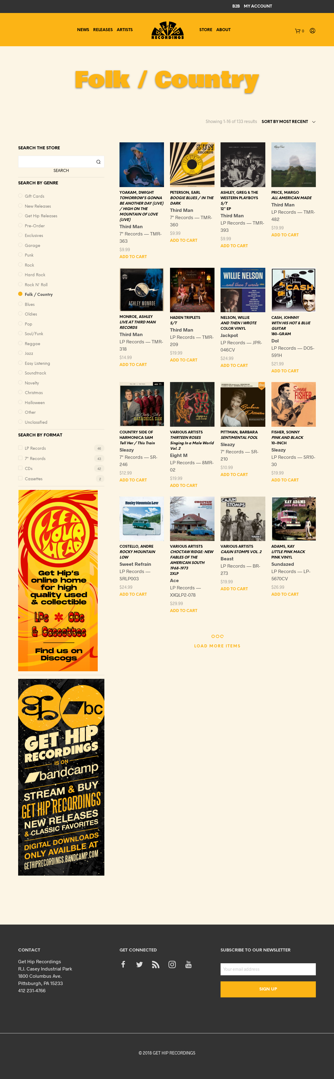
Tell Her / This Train (137, 443)
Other (30, 413)
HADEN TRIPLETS (185, 318)
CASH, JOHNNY (285, 318)
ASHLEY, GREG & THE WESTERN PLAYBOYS (239, 195)
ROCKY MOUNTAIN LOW (137, 554)
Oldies (31, 314)
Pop (28, 324)
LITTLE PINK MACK (288, 552)
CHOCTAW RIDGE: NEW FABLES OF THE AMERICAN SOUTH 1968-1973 (191, 560)
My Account (258, 6)
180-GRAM (281, 334)
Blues (29, 305)
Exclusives (34, 236)
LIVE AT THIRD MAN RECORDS (138, 325)
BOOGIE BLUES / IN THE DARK (191, 201)
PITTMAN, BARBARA (239, 432)
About (223, 30)
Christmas (34, 393)
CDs (28, 469)
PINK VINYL (281, 557)
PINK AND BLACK (287, 438)
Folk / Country (39, 295)
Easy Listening (37, 364)
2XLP (174, 574)
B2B (236, 6)
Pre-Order (35, 226)
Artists (125, 30)
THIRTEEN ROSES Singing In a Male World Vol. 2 (192, 443)
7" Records (35, 459)
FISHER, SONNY (285, 432)
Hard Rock (35, 275)
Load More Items (217, 646)
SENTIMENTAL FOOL (239, 438)
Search (61, 171)
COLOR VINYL (233, 329)
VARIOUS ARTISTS (186, 432)
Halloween (35, 403)
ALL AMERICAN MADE (291, 198)
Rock (29, 265)
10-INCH (279, 443)
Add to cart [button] (133, 257)
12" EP (226, 209)
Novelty (32, 383)
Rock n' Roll (36, 285)
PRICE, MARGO (285, 193)
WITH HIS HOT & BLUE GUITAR (290, 326)
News (83, 30)
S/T (224, 204)
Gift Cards (34, 197)
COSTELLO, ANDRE (136, 547)
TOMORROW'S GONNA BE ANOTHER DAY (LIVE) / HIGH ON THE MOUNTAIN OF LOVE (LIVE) (141, 209)
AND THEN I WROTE (238, 323)
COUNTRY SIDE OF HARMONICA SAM (136, 435)
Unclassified (36, 423)
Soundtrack (35, 373)
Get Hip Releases (41, 216)
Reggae (32, 344)
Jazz (29, 354)
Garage (32, 246)
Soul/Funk (34, 334)
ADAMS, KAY (283, 547)
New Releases (38, 207)
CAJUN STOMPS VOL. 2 (241, 552)
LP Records (35, 449)
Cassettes (33, 479)
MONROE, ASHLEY (136, 317)
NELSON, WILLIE (235, 318)
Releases (103, 30)
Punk (29, 256)
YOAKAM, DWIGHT (137, 193)
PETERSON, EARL (185, 193)
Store (205, 30)
